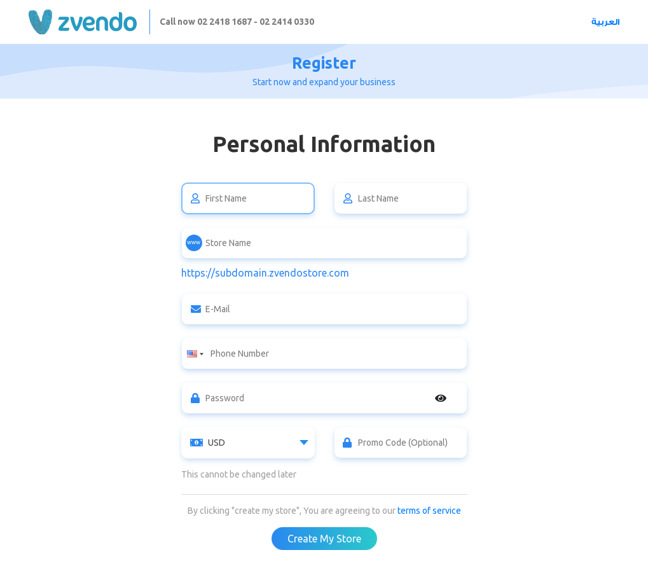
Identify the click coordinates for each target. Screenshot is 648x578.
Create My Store (324, 538)
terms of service (429, 511)
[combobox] (248, 442)
